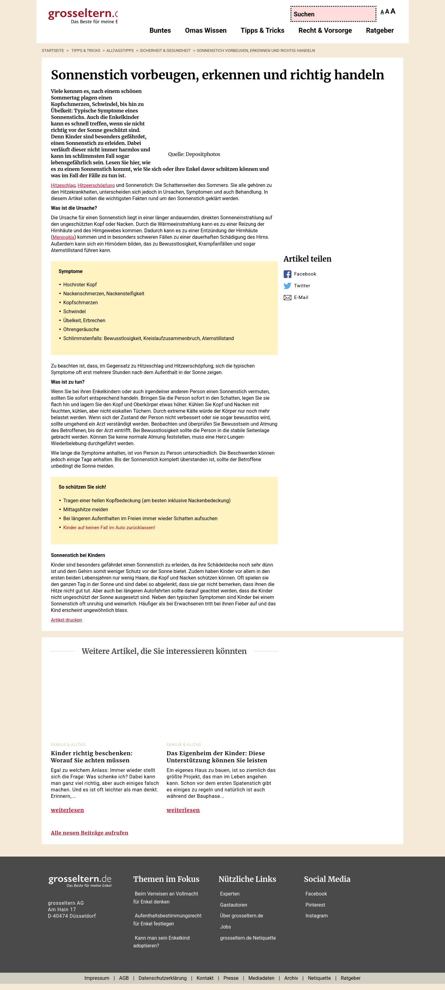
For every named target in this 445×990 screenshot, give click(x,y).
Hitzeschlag (64, 185)
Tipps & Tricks (263, 32)
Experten (229, 900)
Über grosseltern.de (241, 922)
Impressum (96, 985)
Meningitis (64, 237)
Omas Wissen (206, 32)
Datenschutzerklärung (163, 985)
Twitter (302, 286)
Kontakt (205, 985)
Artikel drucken (67, 619)
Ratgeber (380, 32)
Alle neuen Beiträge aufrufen (93, 839)
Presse (231, 985)
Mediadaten (261, 985)
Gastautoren (233, 911)
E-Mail (301, 297)
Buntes (160, 32)
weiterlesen (68, 812)
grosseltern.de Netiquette (248, 944)
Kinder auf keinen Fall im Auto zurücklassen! (111, 527)
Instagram (317, 922)
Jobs (225, 933)
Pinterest (315, 911)
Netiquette (319, 985)
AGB (124, 985)
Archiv (291, 985)
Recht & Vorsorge (325, 32)
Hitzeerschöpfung (98, 185)
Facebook (306, 274)
